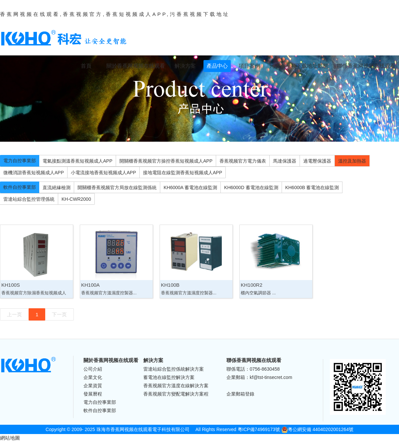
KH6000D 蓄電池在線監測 (251, 187)
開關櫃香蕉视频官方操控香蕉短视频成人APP (165, 161)
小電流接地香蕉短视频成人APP (103, 172)
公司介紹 (92, 369)
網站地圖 (10, 438)
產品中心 (217, 66)
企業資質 (92, 385)
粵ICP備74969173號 (259, 429)
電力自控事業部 (19, 160)
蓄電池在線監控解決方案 (169, 377)
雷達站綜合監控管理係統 (29, 199)
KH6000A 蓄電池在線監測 (190, 187)
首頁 (86, 66)
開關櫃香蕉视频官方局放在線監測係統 (117, 187)
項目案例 (249, 66)
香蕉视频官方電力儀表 (242, 161)
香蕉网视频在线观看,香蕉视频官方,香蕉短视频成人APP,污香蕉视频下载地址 (115, 14)
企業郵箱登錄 (240, 394)
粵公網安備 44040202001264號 (317, 429)
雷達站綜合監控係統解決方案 (173, 369)
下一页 (59, 314)
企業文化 (92, 377)
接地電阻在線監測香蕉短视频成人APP (182, 172)
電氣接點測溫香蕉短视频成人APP (77, 161)
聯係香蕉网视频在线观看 (366, 66)
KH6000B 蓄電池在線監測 (312, 187)
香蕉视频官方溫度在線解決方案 (175, 385)
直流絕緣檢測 (56, 187)
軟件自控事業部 (19, 187)
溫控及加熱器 (352, 161)
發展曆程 (92, 394)
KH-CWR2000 (76, 199)
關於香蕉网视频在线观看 (135, 66)
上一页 (14, 314)
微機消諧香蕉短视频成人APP (33, 172)
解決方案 (185, 66)
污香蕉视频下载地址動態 (299, 66)
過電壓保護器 (317, 161)
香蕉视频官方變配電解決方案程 (175, 394)
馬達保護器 (284, 161)
